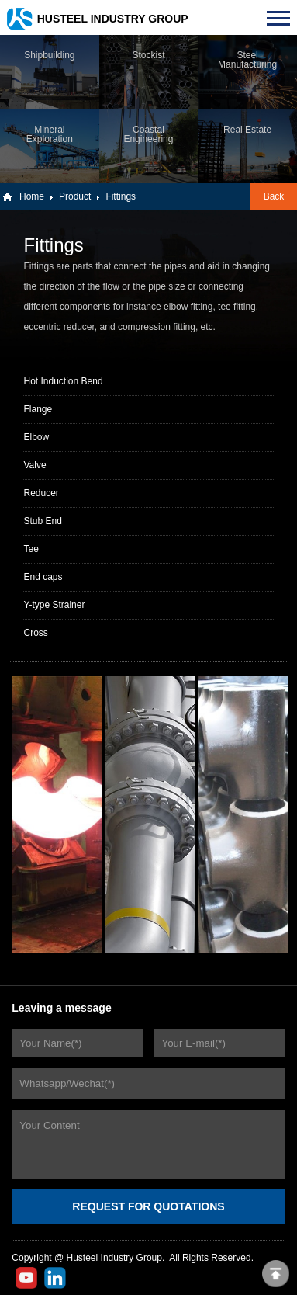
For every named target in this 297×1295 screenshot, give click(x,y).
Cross (35, 632)
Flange (37, 409)
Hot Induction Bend (62, 381)
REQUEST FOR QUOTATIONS (148, 1206)
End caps (42, 576)
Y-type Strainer (54, 604)
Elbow (36, 437)
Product (75, 196)
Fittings (120, 196)
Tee (30, 548)
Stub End (42, 521)
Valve (34, 465)
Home (31, 196)
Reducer (40, 493)
